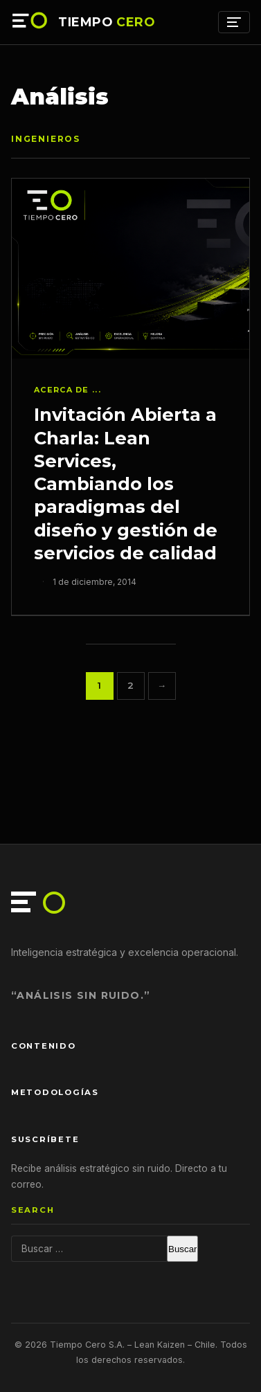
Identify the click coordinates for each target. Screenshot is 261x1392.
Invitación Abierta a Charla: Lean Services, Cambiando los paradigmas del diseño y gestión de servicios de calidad (125, 483)
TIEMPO (106, 22)
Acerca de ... (67, 390)
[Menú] (234, 22)
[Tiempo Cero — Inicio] (30, 22)
